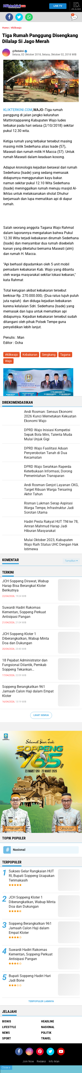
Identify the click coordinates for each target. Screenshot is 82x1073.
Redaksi (41, 1061)
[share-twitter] (19, 17)
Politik (46, 1032)
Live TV (56, 6)
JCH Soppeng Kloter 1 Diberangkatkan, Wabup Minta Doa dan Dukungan (25, 638)
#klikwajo (16, 27)
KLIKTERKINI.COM (17, 110)
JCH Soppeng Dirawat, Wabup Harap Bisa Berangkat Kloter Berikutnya (25, 585)
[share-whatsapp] (29, 17)
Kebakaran (30, 354)
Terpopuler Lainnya (41, 1001)
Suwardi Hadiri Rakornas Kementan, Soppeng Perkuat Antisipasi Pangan (24, 612)
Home (5, 27)
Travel (46, 1038)
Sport (6, 1038)
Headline (47, 1021)
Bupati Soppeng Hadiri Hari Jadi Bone (30, 978)
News (6, 1032)
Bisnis (6, 1021)
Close (6, 1067)
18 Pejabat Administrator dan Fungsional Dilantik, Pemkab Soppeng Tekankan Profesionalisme (24, 665)
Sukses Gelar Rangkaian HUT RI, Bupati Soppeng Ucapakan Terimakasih (31, 875)
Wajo (8, 361)
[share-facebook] (9, 17)
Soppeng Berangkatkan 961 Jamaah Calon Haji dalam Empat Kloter (28, 691)
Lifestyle (9, 1027)
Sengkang (49, 354)
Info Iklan (54, 1061)
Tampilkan (71, 560)
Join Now (28, 1061)
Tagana (65, 354)
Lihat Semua (41, 715)
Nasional (19, 849)
